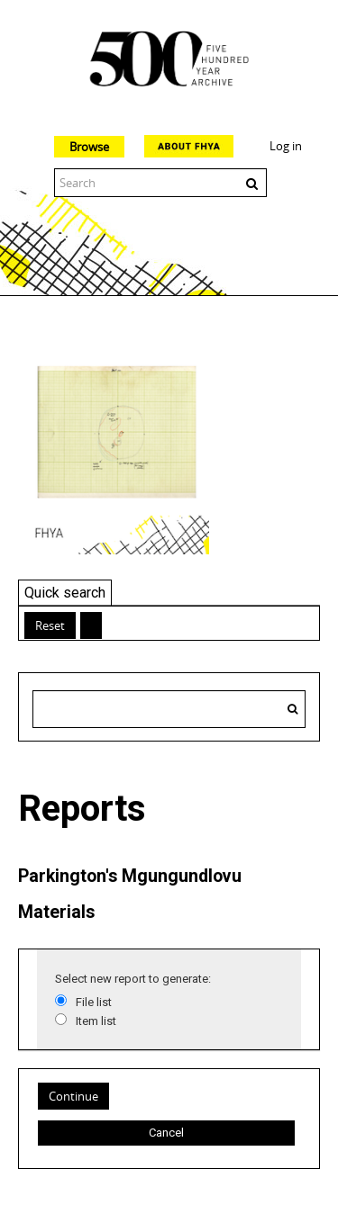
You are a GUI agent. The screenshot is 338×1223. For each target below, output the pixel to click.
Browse (89, 147)
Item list (96, 1021)
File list (94, 1002)
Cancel (166, 1132)
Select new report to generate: (133, 978)
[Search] (292, 709)
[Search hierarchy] (169, 709)
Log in (285, 146)
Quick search (64, 592)
